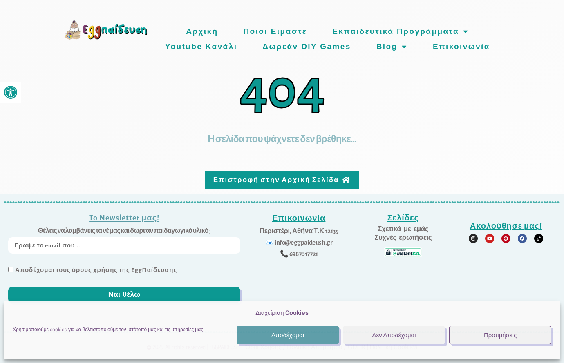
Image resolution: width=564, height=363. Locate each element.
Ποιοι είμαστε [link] (275, 31)
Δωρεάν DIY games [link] (306, 46)
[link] (10, 92)
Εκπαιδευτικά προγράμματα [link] (400, 31)
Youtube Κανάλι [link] (201, 46)
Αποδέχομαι (287, 335)
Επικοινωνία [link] (461, 46)
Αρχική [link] (202, 31)
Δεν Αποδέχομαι (394, 335)
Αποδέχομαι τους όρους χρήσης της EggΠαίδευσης (96, 267)
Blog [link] (391, 46)
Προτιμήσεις (500, 335)
